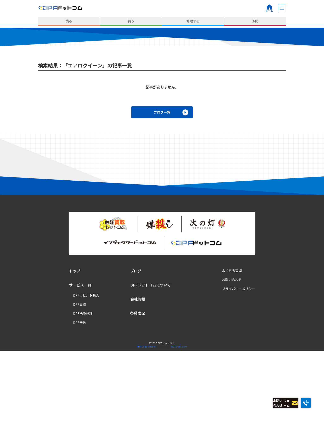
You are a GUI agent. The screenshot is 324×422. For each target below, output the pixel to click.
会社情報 (137, 370)
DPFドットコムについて (150, 356)
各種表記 (137, 384)
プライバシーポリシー (238, 359)
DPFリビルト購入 (86, 366)
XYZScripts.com (179, 417)
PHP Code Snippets (146, 417)
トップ (74, 342)
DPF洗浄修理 (83, 384)
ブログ (135, 342)
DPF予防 (79, 393)
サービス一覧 (80, 356)
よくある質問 (232, 341)
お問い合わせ (232, 350)
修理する (193, 21)
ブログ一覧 (162, 182)
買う (131, 21)
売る (69, 21)
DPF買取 (79, 375)
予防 (255, 21)
